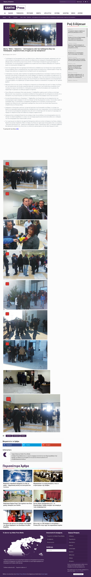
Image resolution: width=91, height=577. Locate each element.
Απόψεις (71, 561)
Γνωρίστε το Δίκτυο (21, 567)
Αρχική (4, 17)
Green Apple (44, 574)
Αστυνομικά (16, 435)
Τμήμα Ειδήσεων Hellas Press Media (21, 454)
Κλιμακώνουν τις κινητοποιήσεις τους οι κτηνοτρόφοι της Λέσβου (46, 484)
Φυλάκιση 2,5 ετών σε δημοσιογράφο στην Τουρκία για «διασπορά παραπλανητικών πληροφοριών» (77, 38)
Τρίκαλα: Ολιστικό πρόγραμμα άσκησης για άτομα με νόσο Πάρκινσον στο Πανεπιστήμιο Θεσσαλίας (77, 66)
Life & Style (72, 548)
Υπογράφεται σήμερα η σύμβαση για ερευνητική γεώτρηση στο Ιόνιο (77, 30)
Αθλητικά (71, 555)
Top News (15, 17)
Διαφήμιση (50, 539)
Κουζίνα (71, 551)
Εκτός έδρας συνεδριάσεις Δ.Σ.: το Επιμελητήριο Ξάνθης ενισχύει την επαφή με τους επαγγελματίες (47, 505)
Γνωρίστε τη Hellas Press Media (55, 536)
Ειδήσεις (23, 435)
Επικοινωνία (50, 542)
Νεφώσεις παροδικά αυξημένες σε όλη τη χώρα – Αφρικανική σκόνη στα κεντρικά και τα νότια (17, 485)
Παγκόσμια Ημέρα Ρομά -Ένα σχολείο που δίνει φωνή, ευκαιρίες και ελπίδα (17, 504)
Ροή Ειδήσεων (76, 24)
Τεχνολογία (72, 539)
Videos (71, 558)
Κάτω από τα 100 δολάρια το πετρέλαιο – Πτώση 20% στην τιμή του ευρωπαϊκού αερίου (47, 524)
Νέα (9, 17)
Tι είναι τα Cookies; (79, 571)
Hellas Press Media (21, 574)
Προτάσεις (72, 542)
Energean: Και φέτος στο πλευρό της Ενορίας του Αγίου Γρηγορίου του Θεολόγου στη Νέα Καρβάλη (17, 525)
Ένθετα (71, 545)
